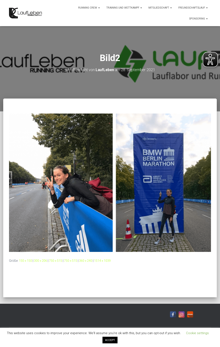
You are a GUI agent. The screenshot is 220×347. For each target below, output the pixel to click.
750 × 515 (55, 260)
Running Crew (89, 7)
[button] (99, 7)
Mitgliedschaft (160, 7)
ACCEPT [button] (110, 340)
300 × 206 (40, 260)
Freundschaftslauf (193, 7)
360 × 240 (85, 260)
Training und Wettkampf (124, 7)
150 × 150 (25, 260)
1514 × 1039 (102, 260)
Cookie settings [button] (197, 333)
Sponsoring (198, 18)
